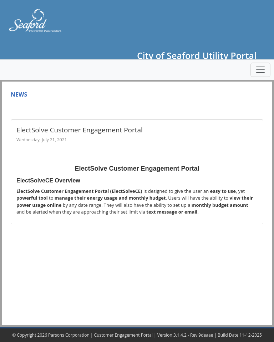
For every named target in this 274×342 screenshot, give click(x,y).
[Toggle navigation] (260, 70)
